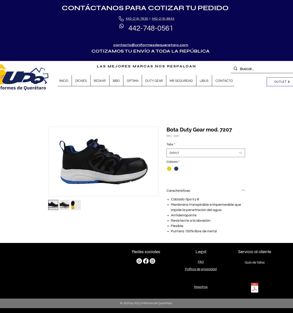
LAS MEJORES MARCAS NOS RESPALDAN (146, 66)
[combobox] (206, 153)
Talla (171, 144)
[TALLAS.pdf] (254, 288)
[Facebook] (146, 261)
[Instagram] (152, 261)
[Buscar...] (264, 68)
